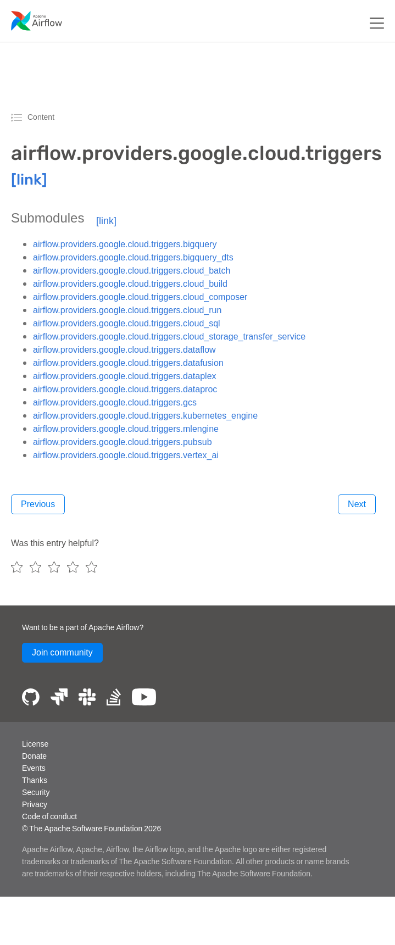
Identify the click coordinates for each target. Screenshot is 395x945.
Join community (62, 652)
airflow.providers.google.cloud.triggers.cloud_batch (131, 270)
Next (357, 504)
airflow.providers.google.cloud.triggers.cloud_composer (140, 297)
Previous (38, 504)
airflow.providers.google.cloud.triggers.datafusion (128, 363)
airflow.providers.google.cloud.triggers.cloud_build (130, 283)
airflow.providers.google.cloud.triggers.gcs (115, 402)
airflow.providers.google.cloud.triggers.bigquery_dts (133, 257)
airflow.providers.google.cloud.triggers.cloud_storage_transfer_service (169, 336)
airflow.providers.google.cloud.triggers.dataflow (124, 349)
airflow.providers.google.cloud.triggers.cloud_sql (126, 323)
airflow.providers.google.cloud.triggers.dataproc (125, 389)
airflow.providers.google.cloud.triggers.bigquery (124, 244)
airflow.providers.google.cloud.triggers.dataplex (124, 376)
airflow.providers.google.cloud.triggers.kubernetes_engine (145, 415)
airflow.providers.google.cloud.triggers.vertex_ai (126, 455)
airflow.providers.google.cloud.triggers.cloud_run (127, 310)
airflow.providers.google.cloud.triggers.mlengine (126, 429)
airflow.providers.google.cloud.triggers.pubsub (122, 442)
